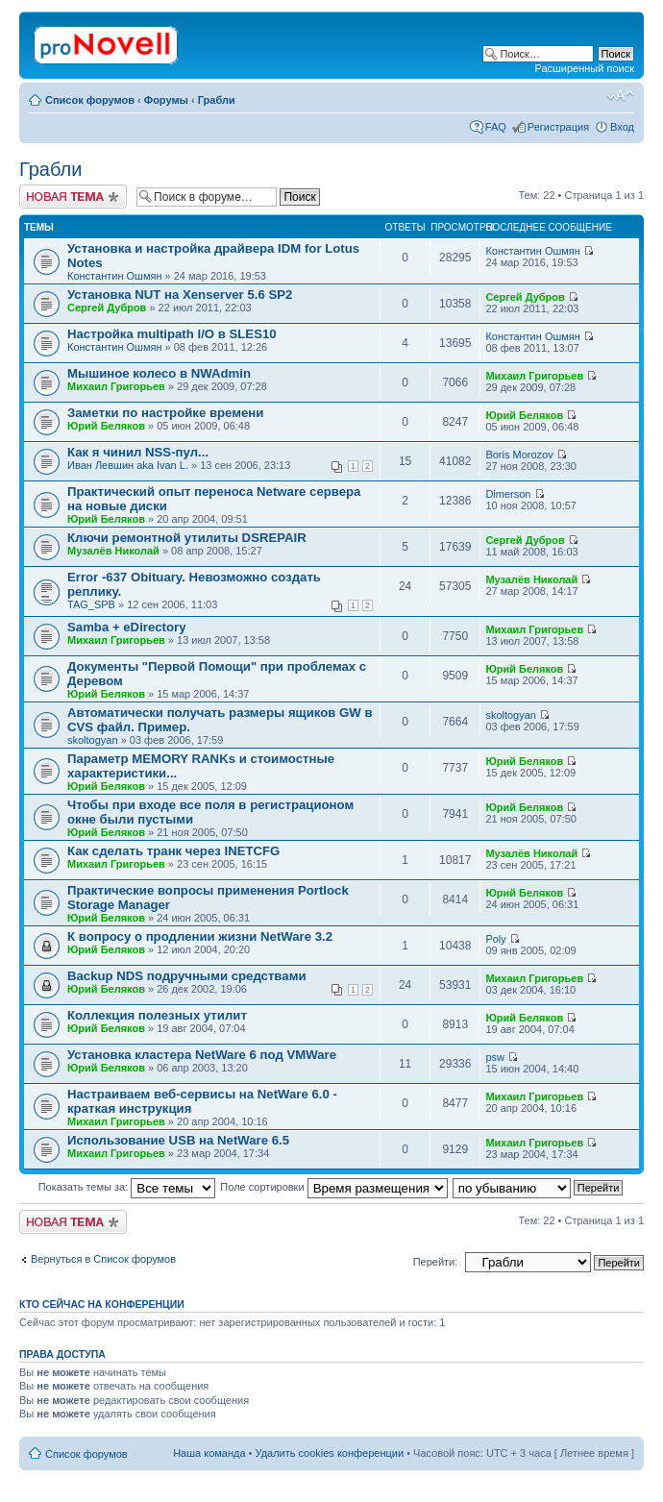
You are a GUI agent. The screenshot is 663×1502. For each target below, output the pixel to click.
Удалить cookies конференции (330, 1453)
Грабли (216, 100)
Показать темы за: (127, 1187)
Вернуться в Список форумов (103, 1259)
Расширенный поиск (584, 68)
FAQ (495, 127)
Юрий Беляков (106, 425)
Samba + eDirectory (126, 627)
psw (494, 1057)
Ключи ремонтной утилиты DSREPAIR (187, 537)
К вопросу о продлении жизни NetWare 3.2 (199, 936)
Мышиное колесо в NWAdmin (159, 373)
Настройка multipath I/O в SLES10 (172, 334)
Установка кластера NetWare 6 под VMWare (201, 1054)
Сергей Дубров (106, 307)
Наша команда (209, 1453)
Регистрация (558, 127)
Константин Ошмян (114, 276)
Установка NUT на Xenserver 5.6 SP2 (179, 294)
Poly (495, 939)
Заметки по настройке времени (165, 413)
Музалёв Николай (113, 550)
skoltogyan (92, 740)
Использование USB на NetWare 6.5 (178, 1140)
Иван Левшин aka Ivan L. (127, 465)
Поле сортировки (333, 1187)
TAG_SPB (91, 604)
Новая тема (73, 197)
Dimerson (507, 494)
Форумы (166, 100)
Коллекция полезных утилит (157, 1015)
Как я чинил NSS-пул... (138, 452)
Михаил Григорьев (116, 386)
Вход (622, 127)
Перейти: (435, 1262)
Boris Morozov (518, 454)
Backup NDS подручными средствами (187, 976)
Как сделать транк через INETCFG (173, 851)
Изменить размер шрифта (620, 96)
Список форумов (90, 100)
